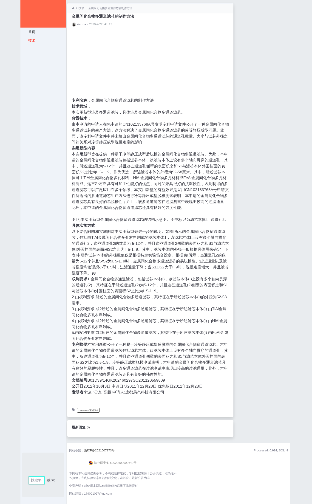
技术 (31, 40)
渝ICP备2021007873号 (99, 450)
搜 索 (51, 480)
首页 (31, 32)
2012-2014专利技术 (88, 410)
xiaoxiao (82, 24)
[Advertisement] (43, 114)
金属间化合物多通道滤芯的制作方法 (110, 8)
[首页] (73, 8)
